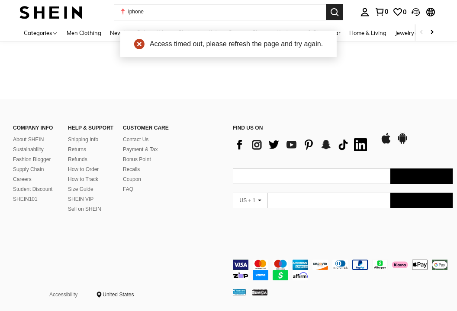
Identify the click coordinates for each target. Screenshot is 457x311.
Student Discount (32, 189)
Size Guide (80, 189)
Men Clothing (84, 32)
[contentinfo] (343, 270)
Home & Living (367, 32)
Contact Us (135, 139)
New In (119, 32)
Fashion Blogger (32, 159)
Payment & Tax (140, 149)
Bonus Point (137, 159)
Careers (22, 179)
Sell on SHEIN (84, 209)
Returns (77, 149)
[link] (399, 12)
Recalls (131, 169)
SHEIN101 (25, 199)
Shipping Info (83, 139)
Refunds (77, 159)
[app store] (386, 143)
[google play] (402, 143)
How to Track (83, 179)
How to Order (83, 169)
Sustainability (28, 149)
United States (118, 295)
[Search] (334, 12)
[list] (302, 144)
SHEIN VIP (80, 199)
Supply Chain (28, 169)
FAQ (128, 189)
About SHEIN (28, 139)
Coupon (132, 179)
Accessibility (63, 295)
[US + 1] (250, 200)
